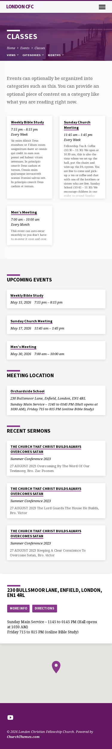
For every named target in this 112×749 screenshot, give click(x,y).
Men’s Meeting (24, 212)
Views (13, 55)
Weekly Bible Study (27, 122)
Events (25, 48)
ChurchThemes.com (23, 736)
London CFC (20, 6)
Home (11, 48)
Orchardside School (27, 391)
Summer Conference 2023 (30, 458)
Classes (40, 48)
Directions (44, 608)
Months (56, 55)
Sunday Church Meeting (77, 125)
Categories (33, 55)
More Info (18, 608)
